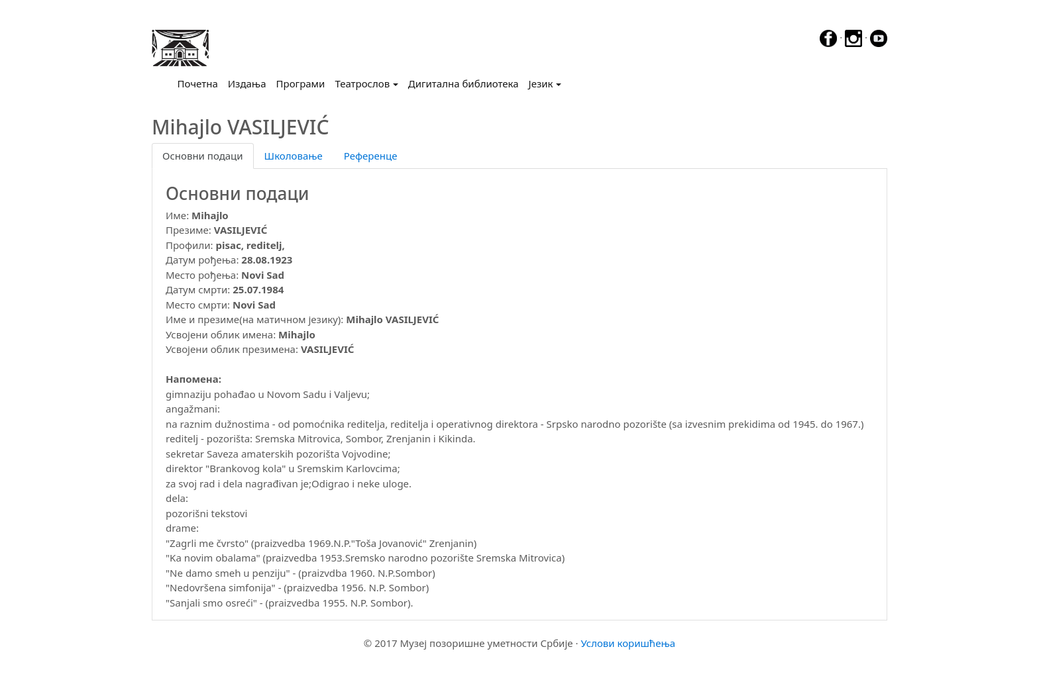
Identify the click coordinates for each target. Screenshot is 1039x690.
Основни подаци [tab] (202, 155)
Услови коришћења (627, 643)
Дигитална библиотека (463, 83)
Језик (541, 83)
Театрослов (362, 83)
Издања (247, 83)
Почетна (200, 82)
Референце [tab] (371, 155)
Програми (300, 83)
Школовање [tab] (293, 155)
